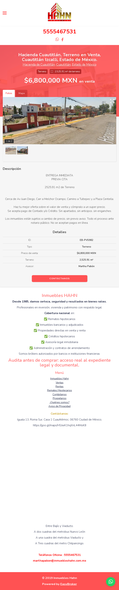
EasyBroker (68, 584)
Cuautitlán (63, 65)
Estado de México (84, 65)
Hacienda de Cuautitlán (39, 65)
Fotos (9, 93)
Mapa (22, 93)
